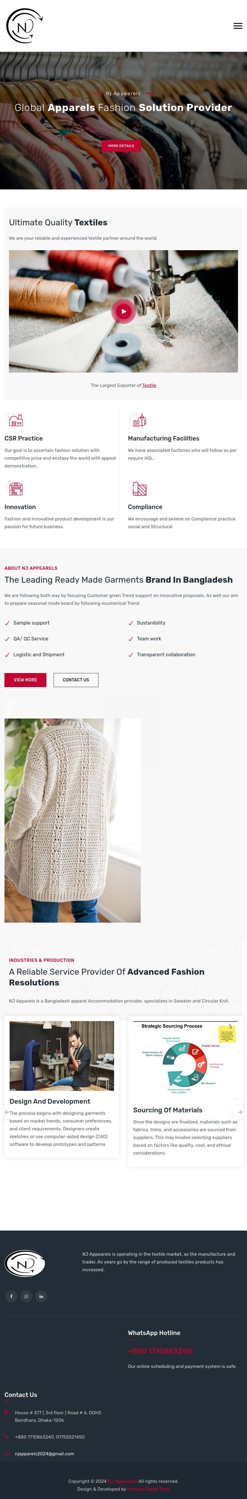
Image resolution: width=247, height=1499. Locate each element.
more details (121, 146)
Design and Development (50, 1101)
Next (240, 1112)
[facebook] (11, 1296)
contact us (76, 680)
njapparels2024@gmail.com (44, 1454)
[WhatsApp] (26, 1296)
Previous (7, 1112)
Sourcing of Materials (167, 1110)
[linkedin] (41, 1296)
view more (25, 680)
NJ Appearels (123, 1481)
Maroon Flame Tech (148, 1489)
